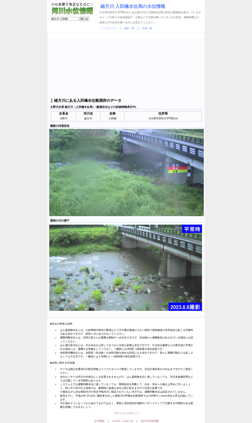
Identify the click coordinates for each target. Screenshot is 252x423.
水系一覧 (147, 28)
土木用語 (99, 421)
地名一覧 (129, 28)
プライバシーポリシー (126, 413)
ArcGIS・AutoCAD (122, 421)
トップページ (108, 28)
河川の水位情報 (150, 421)
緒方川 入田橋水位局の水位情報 (132, 6)
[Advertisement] (126, 66)
